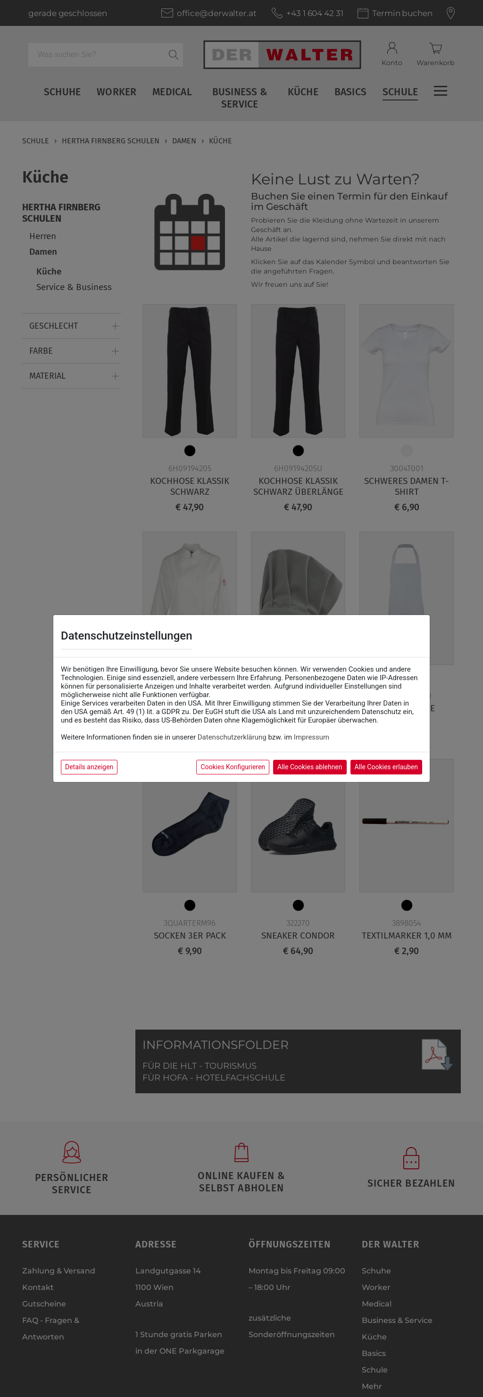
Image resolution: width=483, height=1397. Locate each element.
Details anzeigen (89, 767)
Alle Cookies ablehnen (309, 767)
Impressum (311, 737)
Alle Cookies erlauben (386, 767)
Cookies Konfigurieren (232, 767)
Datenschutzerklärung (232, 737)
